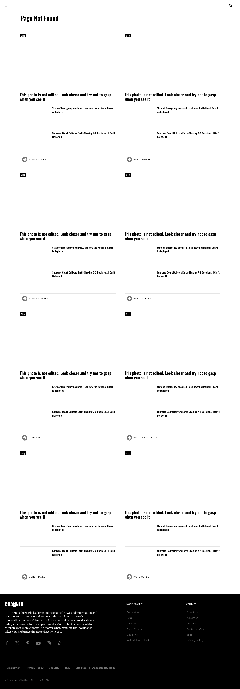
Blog (23, 35)
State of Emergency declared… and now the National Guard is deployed (82, 110)
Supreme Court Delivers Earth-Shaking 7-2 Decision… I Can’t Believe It (83, 135)
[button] (230, 5)
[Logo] (50, 604)
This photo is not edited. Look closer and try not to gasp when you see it (65, 97)
